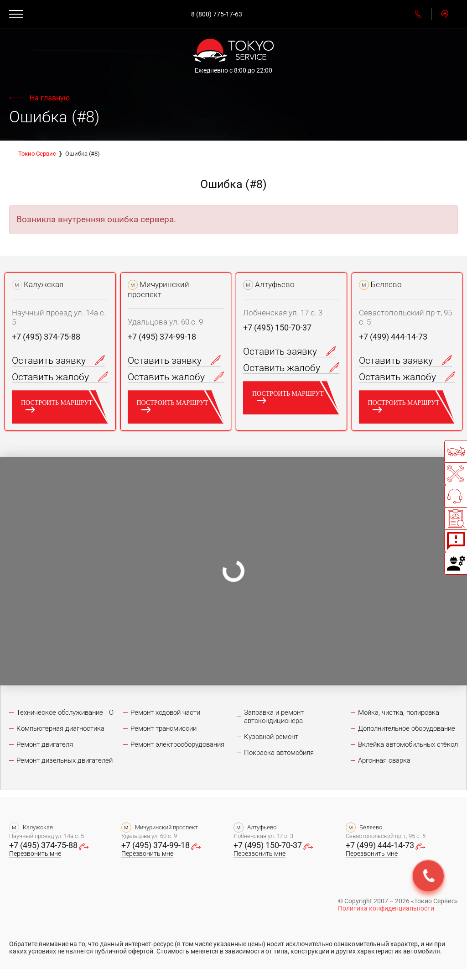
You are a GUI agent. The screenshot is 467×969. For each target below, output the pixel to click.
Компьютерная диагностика (60, 728)
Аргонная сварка (384, 760)
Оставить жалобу (60, 377)
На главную (50, 98)
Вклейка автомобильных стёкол (408, 744)
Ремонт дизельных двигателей (64, 760)
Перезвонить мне (35, 853)
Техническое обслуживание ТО (65, 712)
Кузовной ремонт (271, 737)
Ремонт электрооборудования (177, 744)
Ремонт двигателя (44, 744)
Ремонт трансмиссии (163, 728)
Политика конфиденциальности (386, 908)
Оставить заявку (58, 360)
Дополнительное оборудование (406, 728)
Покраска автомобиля (279, 753)
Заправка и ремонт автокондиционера (274, 716)
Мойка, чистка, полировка (398, 712)
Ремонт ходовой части (165, 712)
